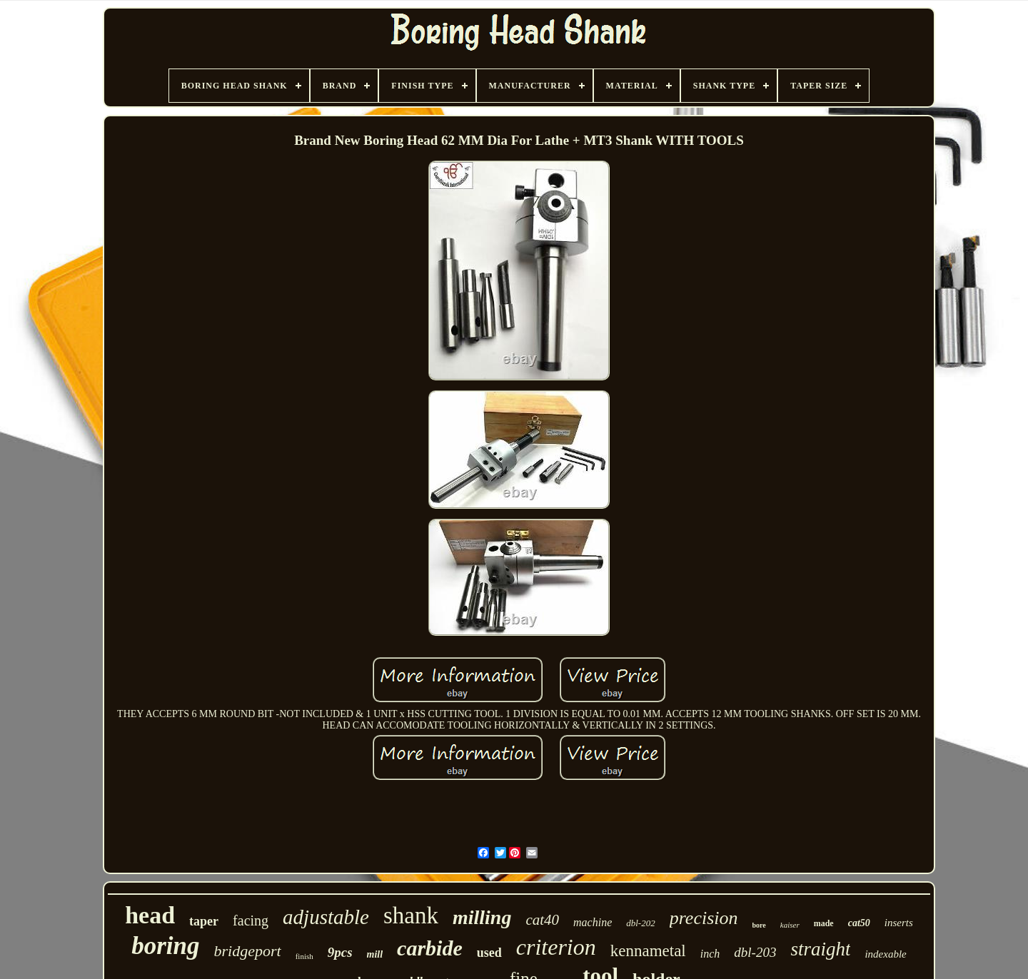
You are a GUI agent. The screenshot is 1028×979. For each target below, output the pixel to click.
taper (203, 921)
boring (165, 946)
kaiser (790, 924)
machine (592, 922)
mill (375, 954)
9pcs (340, 952)
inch (710, 954)
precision (704, 918)
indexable (885, 954)
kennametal (648, 951)
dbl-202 (640, 923)
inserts (899, 922)
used (489, 952)
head (150, 915)
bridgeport (247, 951)
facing (250, 920)
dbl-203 (755, 952)
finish (304, 956)
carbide (430, 948)
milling (482, 917)
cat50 (859, 923)
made (824, 923)
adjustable (326, 917)
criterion (556, 947)
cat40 (542, 919)
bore (759, 925)
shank (410, 915)
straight (820, 949)
